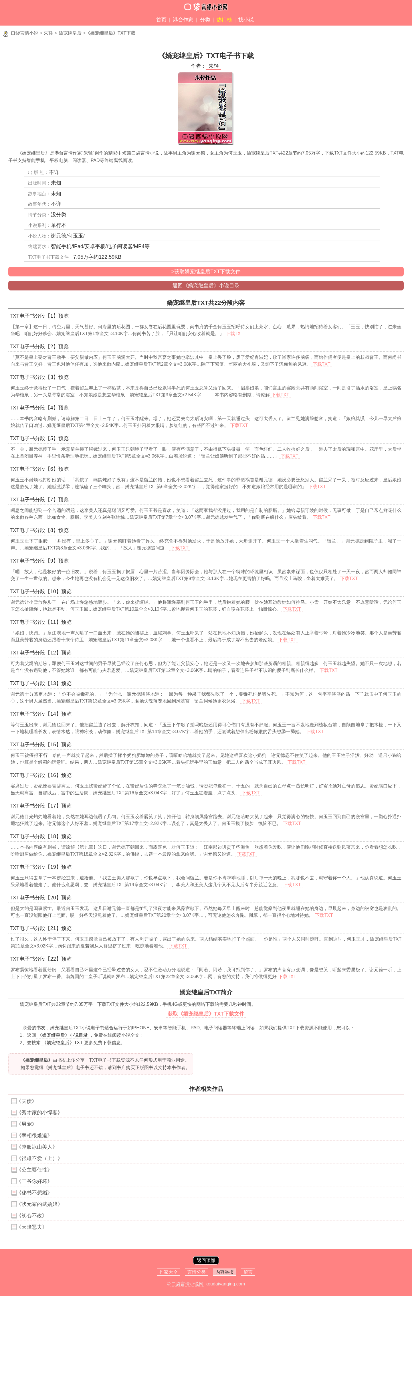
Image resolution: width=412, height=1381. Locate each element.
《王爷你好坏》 (34, 1181)
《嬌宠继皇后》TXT (62, 1042)
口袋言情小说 (24, 33)
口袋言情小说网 (187, 1283)
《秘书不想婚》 (34, 1193)
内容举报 (224, 1272)
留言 (248, 1272)
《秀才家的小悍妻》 (39, 1112)
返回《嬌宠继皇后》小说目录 (206, 285)
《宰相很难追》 (34, 1135)
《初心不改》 (31, 1215)
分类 (205, 20)
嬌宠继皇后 (70, 33)
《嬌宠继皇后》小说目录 (62, 1035)
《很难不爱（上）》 (39, 1158)
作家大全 (168, 1272)
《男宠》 (26, 1124)
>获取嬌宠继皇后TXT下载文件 (206, 271)
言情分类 (196, 1272)
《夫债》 (26, 1101)
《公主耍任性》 (34, 1170)
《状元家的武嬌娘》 (39, 1204)
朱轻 (48, 33)
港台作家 (183, 20)
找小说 (246, 20)
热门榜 (224, 20)
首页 (161, 20)
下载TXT (234, 333)
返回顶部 (206, 1260)
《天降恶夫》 (31, 1227)
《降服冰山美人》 (37, 1147)
